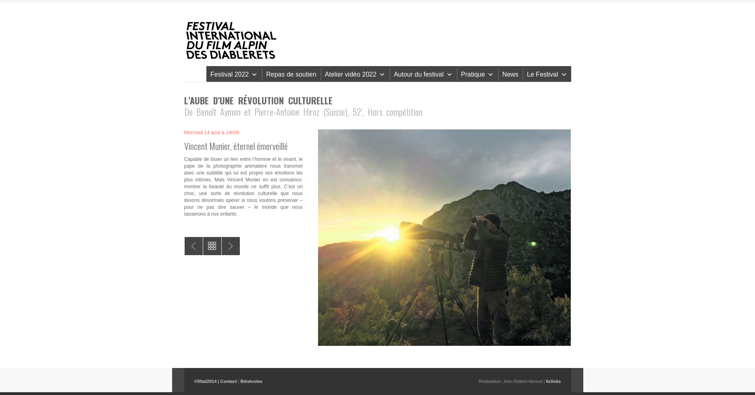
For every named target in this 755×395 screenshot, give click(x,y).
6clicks (553, 381)
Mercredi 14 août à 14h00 (211, 132)
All (212, 246)
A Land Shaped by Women (194, 246)
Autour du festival (423, 74)
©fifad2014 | (207, 381)
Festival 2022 (234, 74)
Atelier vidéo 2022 (355, 74)
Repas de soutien (291, 74)
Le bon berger (231, 246)
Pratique (477, 74)
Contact (228, 381)
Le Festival (547, 74)
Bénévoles (251, 381)
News (510, 74)
